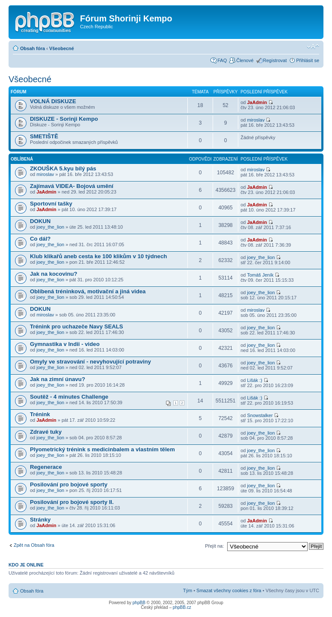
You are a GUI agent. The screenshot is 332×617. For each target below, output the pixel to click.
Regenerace (46, 467)
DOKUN (40, 221)
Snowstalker (260, 415)
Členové (244, 60)
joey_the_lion (50, 227)
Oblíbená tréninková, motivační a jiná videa (87, 291)
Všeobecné (61, 48)
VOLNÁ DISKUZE (53, 101)
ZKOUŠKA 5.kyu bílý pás (63, 168)
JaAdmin (257, 102)
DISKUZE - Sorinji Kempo (64, 119)
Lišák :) (254, 380)
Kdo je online (26, 564)
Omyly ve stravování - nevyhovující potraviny (90, 361)
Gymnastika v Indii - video (65, 344)
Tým (187, 590)
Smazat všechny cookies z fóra (228, 590)
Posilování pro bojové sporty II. (72, 502)
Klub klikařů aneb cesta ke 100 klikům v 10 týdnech (98, 256)
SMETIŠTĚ (44, 136)
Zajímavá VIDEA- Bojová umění (71, 186)
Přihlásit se (307, 60)
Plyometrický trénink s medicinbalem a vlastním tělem (102, 449)
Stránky (40, 519)
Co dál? (40, 238)
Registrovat (275, 60)
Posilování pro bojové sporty (68, 484)
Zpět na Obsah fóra (34, 545)
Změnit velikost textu (313, 47)
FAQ (222, 60)
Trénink (40, 414)
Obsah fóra (32, 48)
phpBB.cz (182, 607)
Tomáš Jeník (260, 274)
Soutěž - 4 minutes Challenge (69, 396)
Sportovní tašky (51, 203)
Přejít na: (214, 545)
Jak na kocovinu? (53, 274)
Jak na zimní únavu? (57, 379)
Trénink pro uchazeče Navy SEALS (76, 326)
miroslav (255, 119)
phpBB (139, 602)
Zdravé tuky (46, 432)
